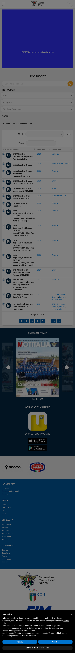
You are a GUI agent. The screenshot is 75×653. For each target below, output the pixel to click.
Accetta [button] (55, 642)
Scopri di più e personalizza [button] (37, 648)
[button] (72, 614)
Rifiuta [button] (20, 642)
